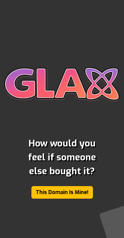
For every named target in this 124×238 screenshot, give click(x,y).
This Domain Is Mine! (62, 192)
